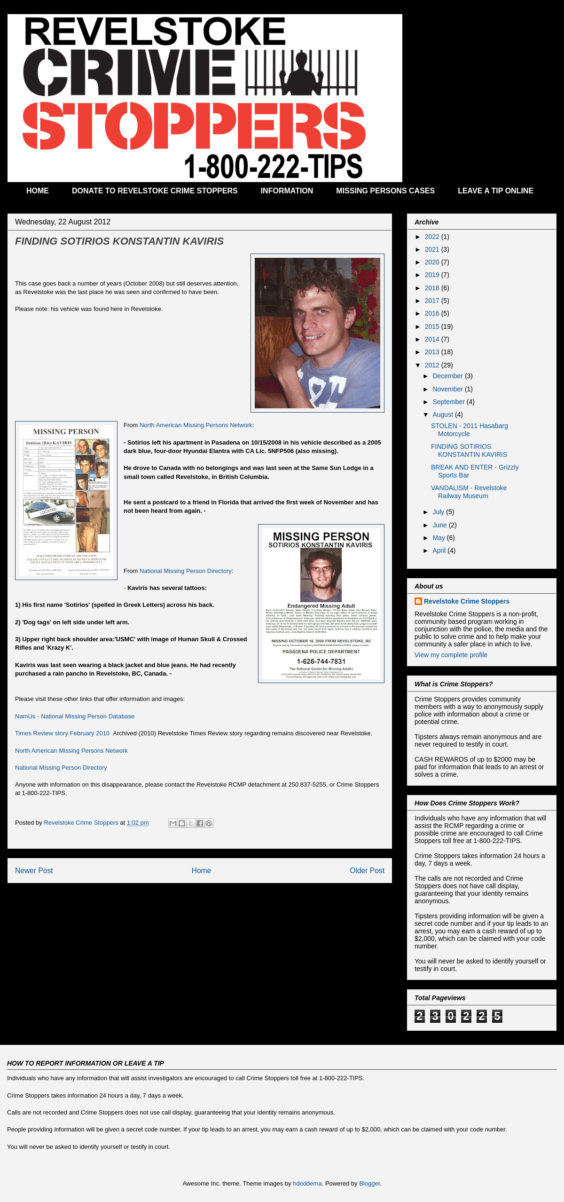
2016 (433, 313)
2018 (433, 288)
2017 (433, 300)
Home (202, 871)
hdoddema (307, 1183)
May (439, 537)
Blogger (369, 1183)
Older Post (367, 871)
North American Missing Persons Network (196, 425)
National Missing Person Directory (186, 570)
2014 (433, 339)
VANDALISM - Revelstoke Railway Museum (469, 492)
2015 (433, 326)
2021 (433, 249)
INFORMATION (287, 191)
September (449, 402)
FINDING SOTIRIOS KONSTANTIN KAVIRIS (469, 450)
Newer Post (34, 871)
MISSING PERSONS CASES (385, 191)
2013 (433, 352)
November (448, 389)
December (448, 376)
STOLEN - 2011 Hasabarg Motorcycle (469, 430)
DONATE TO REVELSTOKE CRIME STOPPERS (155, 191)
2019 (433, 275)
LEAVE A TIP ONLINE (495, 191)
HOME (37, 191)
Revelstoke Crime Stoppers (466, 601)
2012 (433, 365)
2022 (433, 236)
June (440, 525)
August (443, 414)
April (439, 550)
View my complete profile (451, 655)
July (439, 512)
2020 (433, 262)
